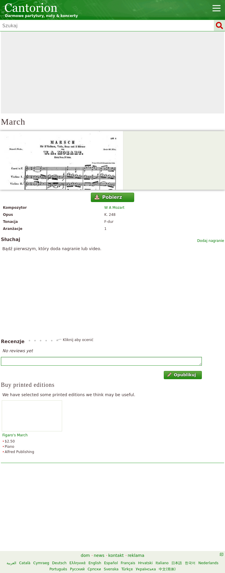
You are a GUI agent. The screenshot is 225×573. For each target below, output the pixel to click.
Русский (77, 569)
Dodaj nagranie (210, 241)
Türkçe (127, 569)
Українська (146, 569)
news (99, 555)
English (94, 563)
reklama (136, 555)
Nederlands (208, 563)
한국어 (190, 563)
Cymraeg (41, 563)
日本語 (176, 563)
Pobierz (108, 197)
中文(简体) (167, 569)
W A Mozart (114, 208)
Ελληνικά (77, 563)
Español (111, 563)
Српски (94, 569)
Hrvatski (145, 563)
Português (58, 569)
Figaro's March (15, 435)
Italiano (162, 563)
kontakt (116, 555)
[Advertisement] (112, 72)
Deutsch (59, 563)
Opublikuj (181, 374)
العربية (11, 563)
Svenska (111, 569)
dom (85, 555)
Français (128, 563)
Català (24, 563)
